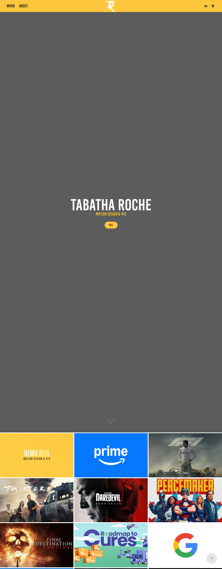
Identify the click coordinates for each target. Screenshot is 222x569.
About (23, 6)
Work (11, 6)
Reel (111, 225)
